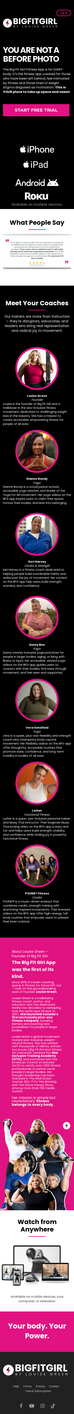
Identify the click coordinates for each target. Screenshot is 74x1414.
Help (16, 1386)
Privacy (40, 1386)
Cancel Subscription (38, 1391)
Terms (27, 1386)
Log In (64, 12)
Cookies (54, 1386)
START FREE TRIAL (36, 110)
